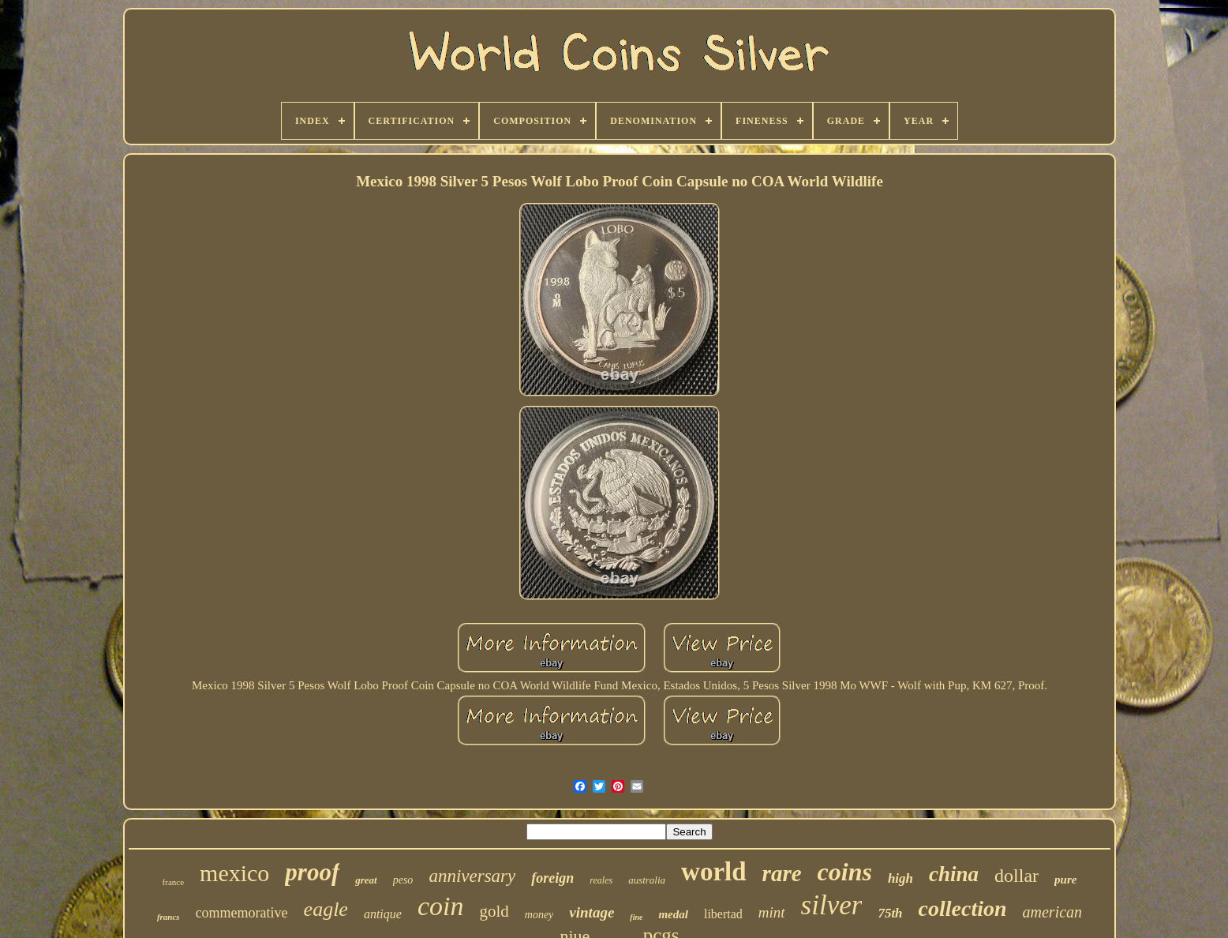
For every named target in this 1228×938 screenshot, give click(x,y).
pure (1065, 879)
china (954, 874)
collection (963, 908)
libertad (723, 914)
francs (168, 916)
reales (601, 880)
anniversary (472, 876)
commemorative (242, 913)
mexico (234, 873)
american (1053, 912)
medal (673, 914)
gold (493, 911)
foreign (552, 878)
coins (845, 871)
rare (782, 873)
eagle (326, 909)
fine (636, 917)
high (900, 878)
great (365, 880)
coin (440, 906)
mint (771, 912)
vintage (591, 912)
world (714, 871)
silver (832, 905)
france (173, 882)
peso (403, 880)
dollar (1016, 875)
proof (312, 872)
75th (890, 913)
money (539, 915)
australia (646, 880)
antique (383, 914)
